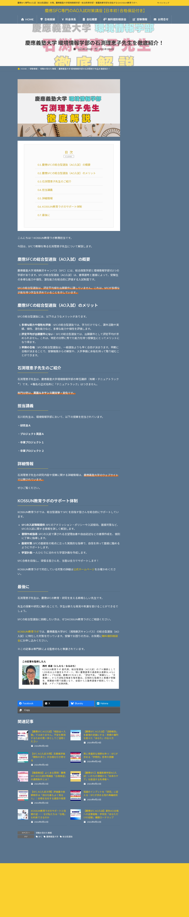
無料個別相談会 (138, 180)
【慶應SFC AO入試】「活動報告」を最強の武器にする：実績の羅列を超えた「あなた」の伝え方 (100, 735)
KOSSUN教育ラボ (28, 631)
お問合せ (134, 188)
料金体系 (134, 163)
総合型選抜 (68, 836)
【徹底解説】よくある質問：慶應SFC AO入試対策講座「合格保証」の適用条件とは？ (49, 776)
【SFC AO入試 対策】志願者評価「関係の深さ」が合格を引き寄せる (48, 757)
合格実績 (134, 155)
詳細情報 (45, 198)
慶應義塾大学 (52, 836)
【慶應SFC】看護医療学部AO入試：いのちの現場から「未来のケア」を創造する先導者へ (100, 776)
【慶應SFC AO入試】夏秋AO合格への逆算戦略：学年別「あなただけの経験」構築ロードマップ (101, 814)
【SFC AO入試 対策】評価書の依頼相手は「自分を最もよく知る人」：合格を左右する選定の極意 (48, 795)
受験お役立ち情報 (44, 833)
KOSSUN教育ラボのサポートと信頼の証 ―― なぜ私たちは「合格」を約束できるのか (49, 814)
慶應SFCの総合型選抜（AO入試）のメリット (67, 173)
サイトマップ (163, 3)
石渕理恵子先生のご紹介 (54, 181)
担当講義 (45, 189)
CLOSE (68, 156)
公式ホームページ (84, 569)
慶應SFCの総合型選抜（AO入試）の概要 (64, 164)
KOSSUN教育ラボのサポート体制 (60, 206)
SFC (40, 836)
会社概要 (134, 171)
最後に (44, 215)
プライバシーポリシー (31, 883)
